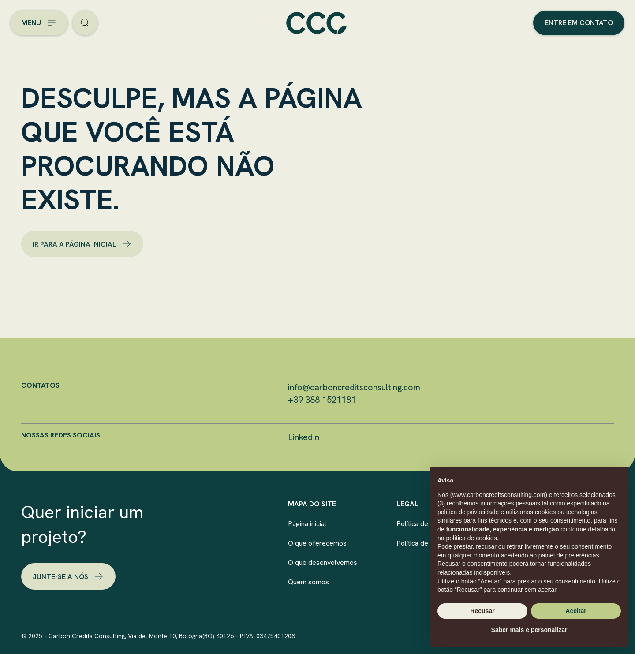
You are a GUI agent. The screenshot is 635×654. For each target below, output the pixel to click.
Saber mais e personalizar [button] (529, 629)
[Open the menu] (39, 23)
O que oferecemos (317, 543)
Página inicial (307, 523)
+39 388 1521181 (322, 399)
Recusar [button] (482, 610)
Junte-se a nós (68, 576)
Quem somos (308, 582)
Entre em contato (579, 22)
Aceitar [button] (575, 610)
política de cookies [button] (471, 538)
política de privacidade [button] (468, 512)
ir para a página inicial (82, 244)
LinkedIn (303, 437)
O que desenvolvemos (322, 562)
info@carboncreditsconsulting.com (354, 387)
